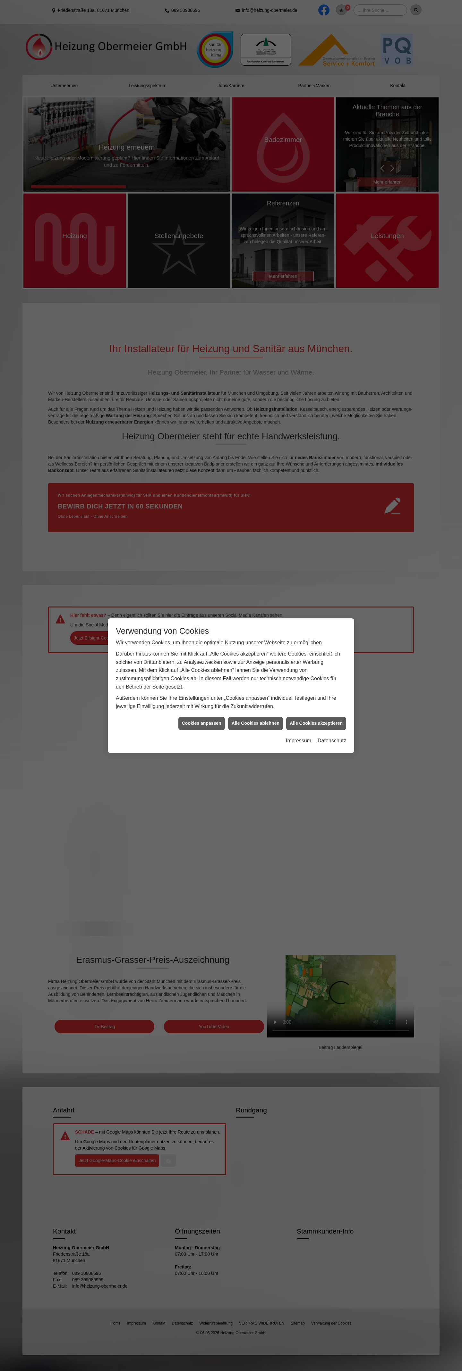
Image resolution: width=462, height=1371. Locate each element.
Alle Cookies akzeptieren (316, 436)
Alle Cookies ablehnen (255, 436)
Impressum (298, 454)
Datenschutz (332, 454)
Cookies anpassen (201, 436)
